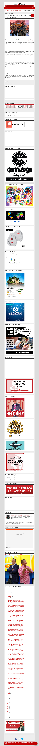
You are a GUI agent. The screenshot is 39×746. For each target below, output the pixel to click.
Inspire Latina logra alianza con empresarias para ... (15, 674)
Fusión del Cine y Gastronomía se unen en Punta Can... (16, 626)
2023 (8, 697)
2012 (8, 711)
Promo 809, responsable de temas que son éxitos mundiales (20, 515)
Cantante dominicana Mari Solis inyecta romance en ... (16, 607)
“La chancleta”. (30, 40)
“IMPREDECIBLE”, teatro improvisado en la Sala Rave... (16, 639)
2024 (8, 591)
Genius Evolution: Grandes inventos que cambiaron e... (16, 601)
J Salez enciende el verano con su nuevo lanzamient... (16, 664)
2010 (8, 713)
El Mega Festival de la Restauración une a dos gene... (16, 612)
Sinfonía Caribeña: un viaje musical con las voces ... (15, 684)
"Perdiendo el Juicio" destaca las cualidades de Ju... (15, 643)
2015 (8, 707)
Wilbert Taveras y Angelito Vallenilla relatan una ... (15, 635)
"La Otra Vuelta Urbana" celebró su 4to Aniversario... (15, 677)
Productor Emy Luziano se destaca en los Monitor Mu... (16, 673)
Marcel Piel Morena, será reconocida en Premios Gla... (16, 658)
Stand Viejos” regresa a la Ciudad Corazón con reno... (16, 669)
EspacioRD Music (8, 548)
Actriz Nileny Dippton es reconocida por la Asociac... (15, 663)
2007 (8, 717)
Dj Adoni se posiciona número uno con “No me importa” (16, 672)
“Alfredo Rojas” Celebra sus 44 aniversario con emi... (15, 682)
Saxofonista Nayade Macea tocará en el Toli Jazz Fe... (16, 659)
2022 (8, 698)
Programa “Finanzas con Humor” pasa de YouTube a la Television (16, 554)
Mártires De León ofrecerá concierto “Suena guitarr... (15, 604)
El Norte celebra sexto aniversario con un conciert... (15, 644)
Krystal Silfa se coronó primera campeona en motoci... (16, 687)
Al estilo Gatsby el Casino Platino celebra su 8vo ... (15, 600)
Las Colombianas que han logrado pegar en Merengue (16, 610)
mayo (9, 691)
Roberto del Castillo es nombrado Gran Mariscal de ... (16, 611)
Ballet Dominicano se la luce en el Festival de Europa (15, 636)
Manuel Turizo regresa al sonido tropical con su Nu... (15, 660)
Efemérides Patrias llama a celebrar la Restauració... (15, 645)
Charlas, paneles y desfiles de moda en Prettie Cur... (15, 629)
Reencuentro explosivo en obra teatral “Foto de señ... (15, 620)
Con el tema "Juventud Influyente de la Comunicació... (16, 638)
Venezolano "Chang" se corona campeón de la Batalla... (16, 653)
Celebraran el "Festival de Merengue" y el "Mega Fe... (15, 640)
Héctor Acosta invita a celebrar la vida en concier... (15, 624)
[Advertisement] (19, 368)
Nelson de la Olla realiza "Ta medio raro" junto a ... (15, 649)
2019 (8, 702)
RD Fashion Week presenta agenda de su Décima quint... (16, 602)
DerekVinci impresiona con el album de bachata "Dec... (16, 606)
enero (9, 696)
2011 (8, 712)
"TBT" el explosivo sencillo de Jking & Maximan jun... (15, 630)
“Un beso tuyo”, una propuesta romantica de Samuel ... (16, 668)
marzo (9, 693)
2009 (8, 715)
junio (8, 689)
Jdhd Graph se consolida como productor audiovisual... (16, 655)
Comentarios (9, 479)
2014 (8, 708)
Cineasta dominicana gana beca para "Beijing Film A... (16, 625)
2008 (8, 716)
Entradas (8, 477)
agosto (9, 597)
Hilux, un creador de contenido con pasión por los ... (15, 621)
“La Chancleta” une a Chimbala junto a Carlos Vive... (15, 619)
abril (8, 692)
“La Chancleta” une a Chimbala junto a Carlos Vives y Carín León (19, 16)
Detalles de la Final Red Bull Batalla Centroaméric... (15, 662)
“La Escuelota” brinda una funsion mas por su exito (15, 679)
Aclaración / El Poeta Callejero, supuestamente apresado (14, 521)
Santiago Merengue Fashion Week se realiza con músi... (16, 616)
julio (8, 688)
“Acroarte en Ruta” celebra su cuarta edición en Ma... (15, 648)
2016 (8, 706)
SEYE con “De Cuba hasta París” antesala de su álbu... (16, 609)
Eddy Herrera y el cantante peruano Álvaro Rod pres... (16, 615)
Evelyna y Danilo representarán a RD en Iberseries (15, 631)
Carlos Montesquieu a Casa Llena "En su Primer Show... (16, 634)
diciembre (9, 592)
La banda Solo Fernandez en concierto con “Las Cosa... (16, 605)
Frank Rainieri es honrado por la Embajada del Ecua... (16, 686)
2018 (8, 703)
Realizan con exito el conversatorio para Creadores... (15, 667)
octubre (9, 595)
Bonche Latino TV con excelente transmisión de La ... (16, 678)
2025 (8, 590)
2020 (8, 701)
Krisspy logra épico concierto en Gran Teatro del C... (15, 650)
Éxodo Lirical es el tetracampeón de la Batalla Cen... (15, 654)
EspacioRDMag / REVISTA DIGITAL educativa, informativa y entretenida (21, 742)
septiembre (9, 596)
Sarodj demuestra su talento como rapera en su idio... (16, 614)
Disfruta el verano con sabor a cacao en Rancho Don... (16, 683)
